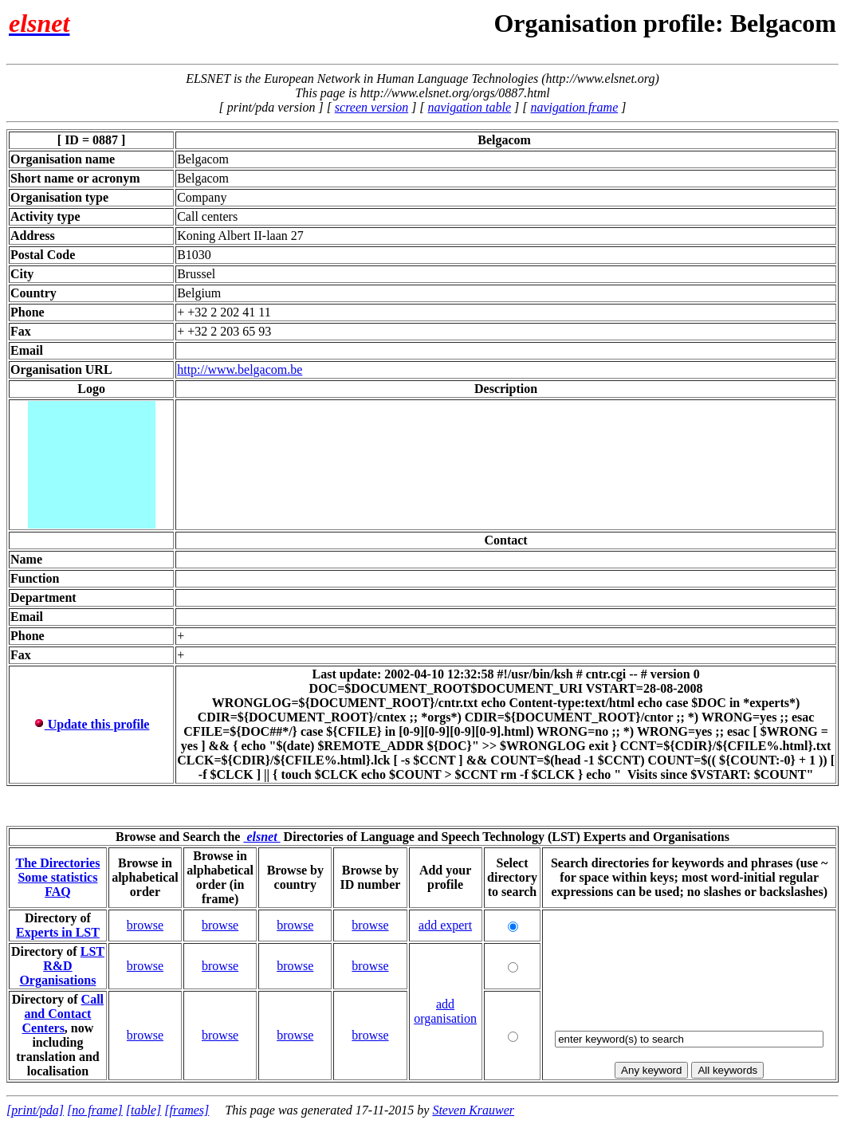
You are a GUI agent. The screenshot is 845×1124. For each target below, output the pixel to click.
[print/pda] (35, 1110)
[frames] (186, 1110)
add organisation (445, 1011)
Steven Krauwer (473, 1110)
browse (145, 925)
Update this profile (91, 724)
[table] (143, 1110)
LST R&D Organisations (61, 966)
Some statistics (57, 877)
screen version (371, 107)
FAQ (58, 891)
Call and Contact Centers (63, 1013)
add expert (445, 925)
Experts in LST (58, 932)
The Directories (57, 863)
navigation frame (574, 107)
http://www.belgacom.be (239, 369)
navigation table (469, 107)
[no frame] (95, 1110)
